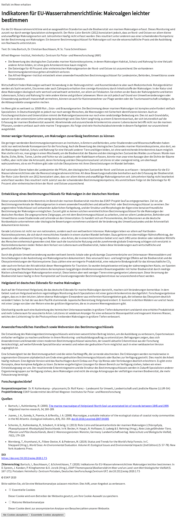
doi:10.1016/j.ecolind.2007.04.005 (90, 419)
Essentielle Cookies (23, 489)
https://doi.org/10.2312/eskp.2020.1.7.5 (24, 458)
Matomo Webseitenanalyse (28, 502)
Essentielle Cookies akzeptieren (47, 515)
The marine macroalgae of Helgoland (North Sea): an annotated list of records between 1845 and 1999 (109, 405)
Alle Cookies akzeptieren (15, 515)
